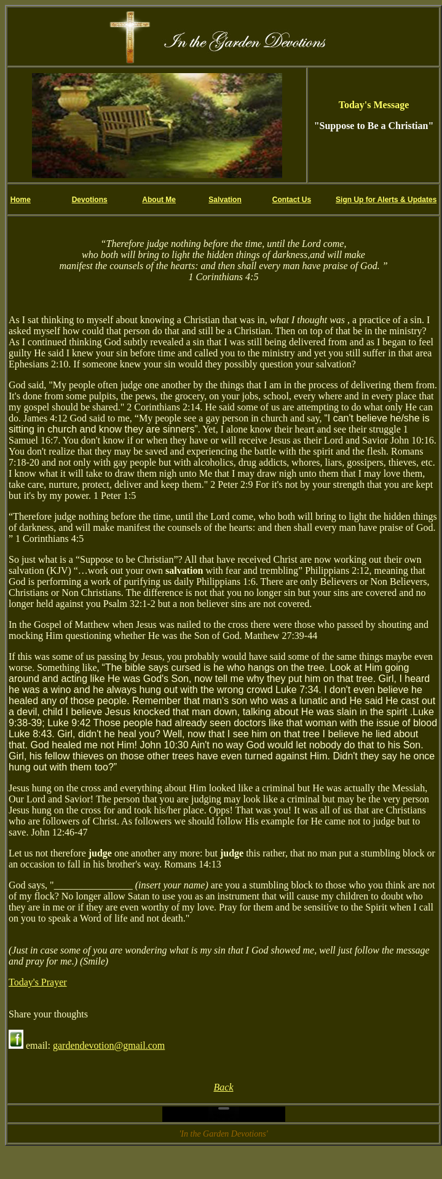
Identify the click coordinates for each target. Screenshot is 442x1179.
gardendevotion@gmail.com (109, 1045)
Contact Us (291, 199)
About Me (159, 199)
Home (20, 199)
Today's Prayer (38, 982)
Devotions (90, 199)
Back (224, 1087)
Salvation (224, 199)
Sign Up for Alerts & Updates (386, 199)
